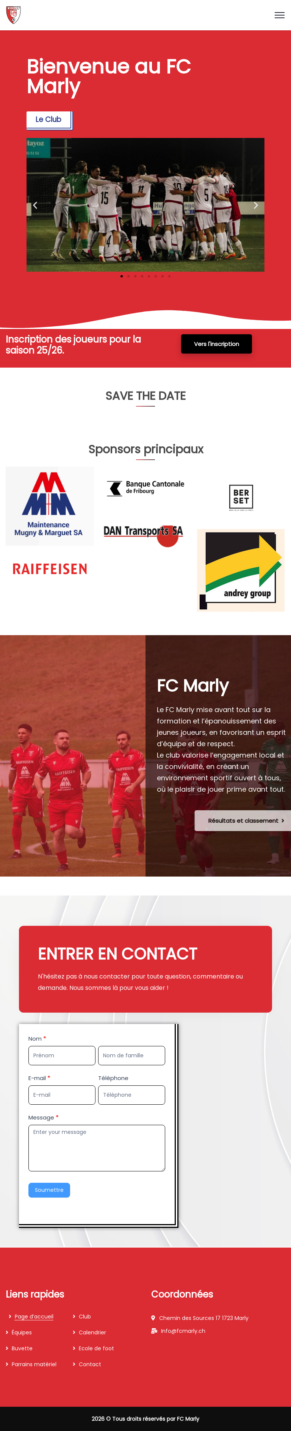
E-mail (39, 1078)
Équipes (22, 1332)
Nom (37, 1039)
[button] (35, 205)
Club (85, 1316)
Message (43, 1117)
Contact (90, 1364)
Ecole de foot (96, 1348)
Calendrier (92, 1332)
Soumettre (49, 1190)
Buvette (22, 1348)
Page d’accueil (34, 1316)
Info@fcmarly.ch (183, 1331)
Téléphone (113, 1078)
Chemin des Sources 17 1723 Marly (204, 1318)
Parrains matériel (34, 1364)
